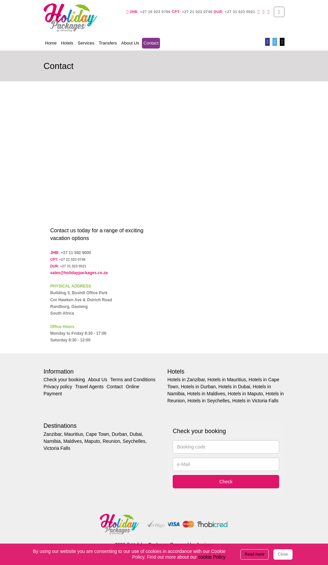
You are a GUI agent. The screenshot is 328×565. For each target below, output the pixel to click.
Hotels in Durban (198, 386)
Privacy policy (58, 386)
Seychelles (134, 441)
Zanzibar (53, 434)
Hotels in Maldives (206, 393)
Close (283, 554)
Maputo (92, 441)
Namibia (52, 441)
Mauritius (73, 434)
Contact (152, 42)
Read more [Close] (254, 554)
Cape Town (97, 434)
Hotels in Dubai (234, 386)
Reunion (111, 441)
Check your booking (64, 379)
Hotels (67, 43)
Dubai (136, 434)
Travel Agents (89, 386)
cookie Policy (212, 557)
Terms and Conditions (132, 379)
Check (226, 481)
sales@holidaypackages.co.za (79, 272)
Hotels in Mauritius (227, 379)
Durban (119, 434)
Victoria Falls (57, 448)
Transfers (108, 43)
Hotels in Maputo (245, 393)
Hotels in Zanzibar (186, 379)
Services (86, 43)
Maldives (72, 441)
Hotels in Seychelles (208, 400)
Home (51, 43)
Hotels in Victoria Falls (255, 400)
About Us (130, 43)
